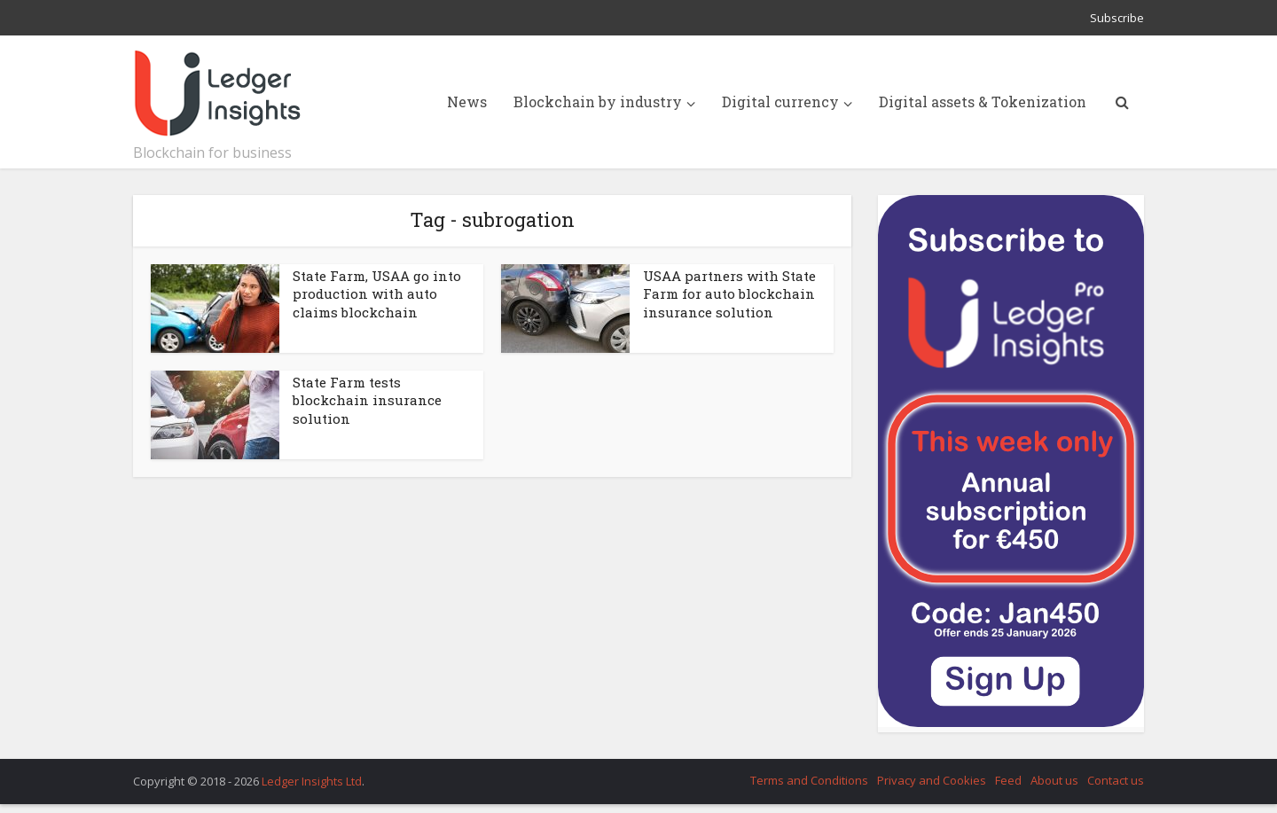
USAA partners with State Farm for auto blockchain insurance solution (729, 294)
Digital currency (780, 101)
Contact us (1115, 780)
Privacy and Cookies (931, 780)
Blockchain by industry (597, 101)
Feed (1008, 780)
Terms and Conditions (809, 780)
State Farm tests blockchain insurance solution (367, 400)
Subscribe (1117, 18)
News (467, 101)
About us (1054, 780)
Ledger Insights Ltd (312, 781)
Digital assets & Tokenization (982, 101)
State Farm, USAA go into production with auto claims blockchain (377, 294)
